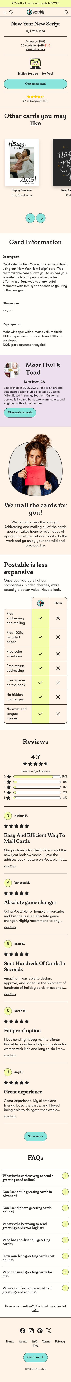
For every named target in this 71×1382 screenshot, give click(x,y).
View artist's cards (20, 412)
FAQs (35, 1310)
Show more (35, 1136)
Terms (46, 1341)
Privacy (60, 1341)
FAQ (34, 1341)
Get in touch (35, 1357)
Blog (35, 1345)
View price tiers (35, 49)
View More (10, 866)
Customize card (35, 83)
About (23, 1341)
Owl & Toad (37, 31)
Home (10, 1341)
